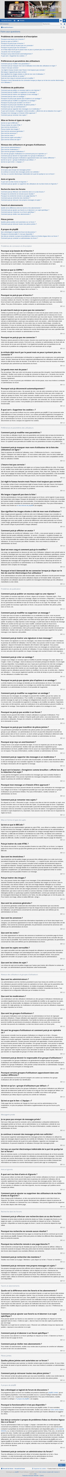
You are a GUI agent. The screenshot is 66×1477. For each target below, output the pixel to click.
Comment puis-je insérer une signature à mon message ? (20, 94)
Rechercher (61, 24)
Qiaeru (42, 1475)
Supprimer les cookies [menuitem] (40, 1468)
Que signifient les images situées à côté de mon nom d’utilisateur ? (23, 74)
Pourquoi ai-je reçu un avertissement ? (13, 107)
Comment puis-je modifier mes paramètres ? (15, 64)
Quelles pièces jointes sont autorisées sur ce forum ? (18, 222)
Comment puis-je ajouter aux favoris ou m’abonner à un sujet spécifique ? (25, 210)
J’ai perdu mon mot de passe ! (11, 52)
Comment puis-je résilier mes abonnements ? (16, 214)
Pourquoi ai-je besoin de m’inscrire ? (13, 39)
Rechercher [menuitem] (64, 28)
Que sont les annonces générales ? (12, 131)
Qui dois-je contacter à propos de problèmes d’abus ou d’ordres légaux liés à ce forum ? (30, 236)
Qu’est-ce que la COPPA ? (9, 41)
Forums (22, 20)
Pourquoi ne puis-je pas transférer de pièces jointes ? (18, 105)
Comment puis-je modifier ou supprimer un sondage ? (18, 100)
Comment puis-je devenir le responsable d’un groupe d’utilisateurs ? (23, 156)
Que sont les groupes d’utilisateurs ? (13, 151)
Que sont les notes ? (8, 135)
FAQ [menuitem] (62, 21)
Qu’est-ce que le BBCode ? (10, 123)
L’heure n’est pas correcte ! (10, 68)
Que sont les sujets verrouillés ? (11, 137)
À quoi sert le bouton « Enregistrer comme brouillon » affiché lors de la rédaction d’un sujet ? (31, 111)
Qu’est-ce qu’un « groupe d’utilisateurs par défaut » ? (18, 160)
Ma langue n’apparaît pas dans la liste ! (14, 72)
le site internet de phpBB (25, 505)
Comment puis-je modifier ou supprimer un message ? (19, 92)
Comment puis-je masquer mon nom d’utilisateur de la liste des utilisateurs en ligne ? (28, 66)
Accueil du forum (6, 20)
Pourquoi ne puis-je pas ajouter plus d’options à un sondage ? (21, 98)
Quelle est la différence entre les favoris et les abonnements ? (21, 208)
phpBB (16, 1472)
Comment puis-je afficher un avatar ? (13, 76)
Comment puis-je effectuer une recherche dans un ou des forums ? (23, 192)
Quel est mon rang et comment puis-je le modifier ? (18, 78)
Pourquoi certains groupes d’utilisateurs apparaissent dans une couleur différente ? (28, 158)
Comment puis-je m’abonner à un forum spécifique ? (18, 212)
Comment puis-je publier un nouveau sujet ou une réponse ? (21, 90)
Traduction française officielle (30, 1475)
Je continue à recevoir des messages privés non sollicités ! (20, 172)
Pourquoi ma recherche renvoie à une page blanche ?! (19, 196)
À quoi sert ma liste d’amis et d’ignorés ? (14, 182)
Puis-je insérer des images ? (10, 129)
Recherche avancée (64, 24)
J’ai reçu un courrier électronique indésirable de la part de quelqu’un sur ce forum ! (28, 174)
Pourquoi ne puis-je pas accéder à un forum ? (16, 103)
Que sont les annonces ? (9, 133)
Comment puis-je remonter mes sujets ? (14, 115)
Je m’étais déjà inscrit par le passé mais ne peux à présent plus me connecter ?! (27, 49)
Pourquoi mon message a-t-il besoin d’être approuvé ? (19, 113)
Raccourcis (15, 21)
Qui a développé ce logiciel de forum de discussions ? (18, 232)
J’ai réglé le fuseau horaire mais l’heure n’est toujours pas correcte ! (23, 70)
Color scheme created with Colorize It (49, 1472)
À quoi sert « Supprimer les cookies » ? (14, 56)
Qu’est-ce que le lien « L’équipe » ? (12, 162)
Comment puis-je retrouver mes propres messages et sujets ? (21, 200)
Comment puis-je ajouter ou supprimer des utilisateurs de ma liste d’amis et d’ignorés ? (29, 184)
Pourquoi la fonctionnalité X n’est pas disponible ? (17, 234)
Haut (63, 266)
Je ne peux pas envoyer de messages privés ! (16, 170)
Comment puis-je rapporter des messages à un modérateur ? (21, 109)
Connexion (5, 24)
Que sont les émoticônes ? (10, 127)
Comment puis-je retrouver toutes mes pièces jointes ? (19, 224)
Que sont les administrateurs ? (11, 147)
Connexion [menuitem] (65, 21)
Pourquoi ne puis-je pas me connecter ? (14, 47)
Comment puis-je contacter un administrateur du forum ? (19, 238)
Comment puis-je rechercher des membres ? (15, 198)
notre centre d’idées (57, 1409)
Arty (35, 1473)
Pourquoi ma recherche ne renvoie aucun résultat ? (18, 194)
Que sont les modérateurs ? (10, 149)
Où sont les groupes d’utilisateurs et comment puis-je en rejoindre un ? (24, 154)
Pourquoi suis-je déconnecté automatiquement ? (17, 54)
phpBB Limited (53, 1392)
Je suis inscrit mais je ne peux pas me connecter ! (17, 45)
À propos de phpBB (22, 1399)
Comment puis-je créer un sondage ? (13, 96)
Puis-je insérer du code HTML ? (11, 125)
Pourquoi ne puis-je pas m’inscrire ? (13, 43)
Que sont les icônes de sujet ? (11, 139)
